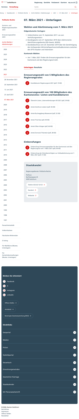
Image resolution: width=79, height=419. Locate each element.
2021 (54, 13)
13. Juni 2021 (8, 90)
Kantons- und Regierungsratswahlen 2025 (9, 28)
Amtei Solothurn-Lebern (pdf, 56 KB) (40, 107)
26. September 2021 (11, 85)
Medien (6, 340)
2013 (5, 140)
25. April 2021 (9, 95)
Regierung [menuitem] (38, 2)
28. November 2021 (10, 80)
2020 (5, 105)
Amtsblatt (9, 309)
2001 (5, 200)
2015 (5, 130)
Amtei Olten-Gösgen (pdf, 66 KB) (39, 126)
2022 (5, 69)
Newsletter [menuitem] (5, 416)
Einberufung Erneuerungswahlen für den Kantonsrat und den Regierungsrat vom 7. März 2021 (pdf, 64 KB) (48, 147)
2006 (5, 175)
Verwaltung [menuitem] (13, 7)
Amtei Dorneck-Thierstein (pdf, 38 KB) (40, 133)
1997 (5, 220)
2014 (5, 135)
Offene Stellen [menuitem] (6, 414)
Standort (32, 190)
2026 (5, 49)
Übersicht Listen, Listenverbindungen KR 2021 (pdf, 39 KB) (47, 100)
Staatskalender (8, 384)
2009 (5, 160)
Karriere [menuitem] (64, 2)
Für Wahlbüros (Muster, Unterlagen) (10, 247)
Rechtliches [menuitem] (5, 409)
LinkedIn (8, 295)
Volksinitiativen (7, 230)
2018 (5, 115)
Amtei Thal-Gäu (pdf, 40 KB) (37, 120)
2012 (5, 145)
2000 (5, 205)
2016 (5, 125)
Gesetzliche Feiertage (11, 377)
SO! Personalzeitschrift (11, 392)
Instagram (9, 290)
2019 (5, 110)
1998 (5, 215)
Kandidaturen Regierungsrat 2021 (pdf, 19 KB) (43, 83)
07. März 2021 (63, 13)
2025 (5, 54)
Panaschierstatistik (8, 225)
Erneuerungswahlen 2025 (9, 36)
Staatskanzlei (10, 13)
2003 (5, 190)
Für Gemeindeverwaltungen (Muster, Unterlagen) (10, 255)
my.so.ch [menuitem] (73, 2)
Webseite (32, 196)
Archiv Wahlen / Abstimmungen (40, 13)
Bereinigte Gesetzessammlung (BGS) (18, 316)
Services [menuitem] (4, 7)
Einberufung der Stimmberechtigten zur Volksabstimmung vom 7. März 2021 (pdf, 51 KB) (49, 154)
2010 (5, 155)
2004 (5, 185)
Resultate (38, 67)
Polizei (5, 347)
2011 (5, 150)
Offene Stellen (11, 303)
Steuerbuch (7, 363)
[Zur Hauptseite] (8, 2)
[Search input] (56, 7)
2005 (5, 180)
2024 (5, 59)
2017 (5, 120)
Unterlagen (74, 13)
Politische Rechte (23, 13)
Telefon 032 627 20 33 (36, 185)
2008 (5, 165)
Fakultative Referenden (10, 235)
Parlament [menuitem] (55, 2)
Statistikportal (8, 355)
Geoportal (7, 332)
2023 (5, 64)
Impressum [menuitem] (5, 411)
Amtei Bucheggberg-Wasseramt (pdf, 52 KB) (42, 113)
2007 (5, 170)
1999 (5, 210)
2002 (5, 195)
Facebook (8, 281)
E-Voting (5, 241)
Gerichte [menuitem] (47, 2)
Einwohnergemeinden (11, 369)
